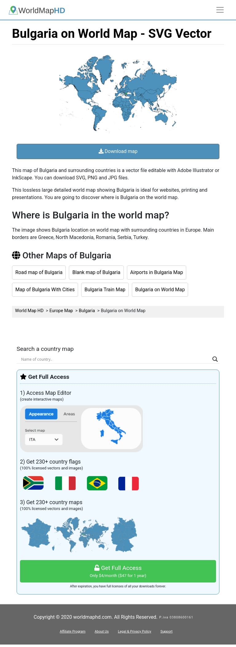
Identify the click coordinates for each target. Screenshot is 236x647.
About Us (102, 631)
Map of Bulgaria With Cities (45, 289)
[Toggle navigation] (220, 10)
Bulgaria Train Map (105, 289)
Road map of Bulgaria (38, 272)
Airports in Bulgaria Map (156, 272)
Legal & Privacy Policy (134, 631)
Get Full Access (118, 571)
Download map (118, 151)
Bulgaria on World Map (160, 289)
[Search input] (115, 359)
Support (166, 631)
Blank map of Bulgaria (96, 272)
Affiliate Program (72, 631)
